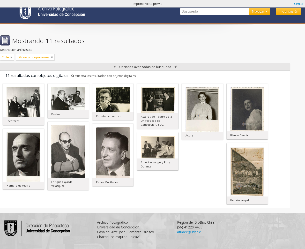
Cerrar (299, 3)
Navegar (258, 11)
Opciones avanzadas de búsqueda (145, 67)
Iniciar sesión (288, 11)
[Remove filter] (11, 57)
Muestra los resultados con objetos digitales (103, 76)
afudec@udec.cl (189, 232)
